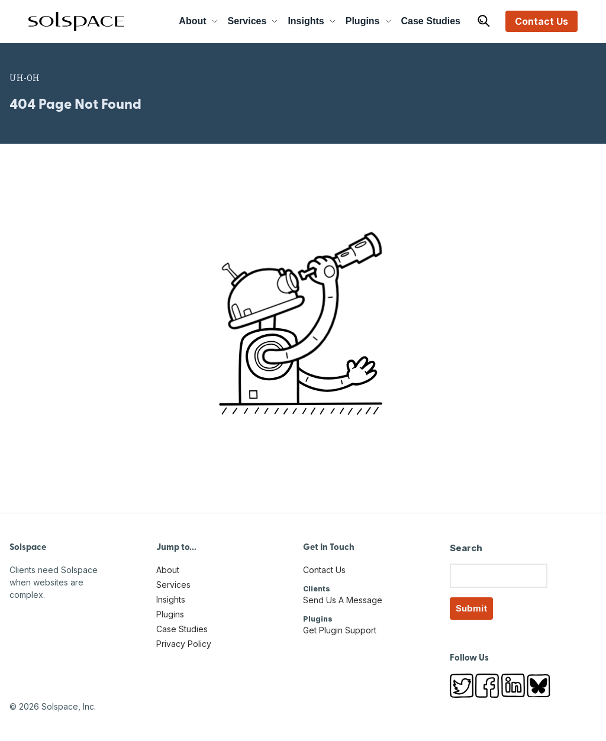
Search (466, 548)
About (198, 21)
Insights (312, 21)
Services (253, 21)
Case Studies (430, 21)
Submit (471, 608)
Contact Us (541, 21)
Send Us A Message (342, 600)
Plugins (369, 21)
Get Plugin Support (339, 630)
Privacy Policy (183, 644)
